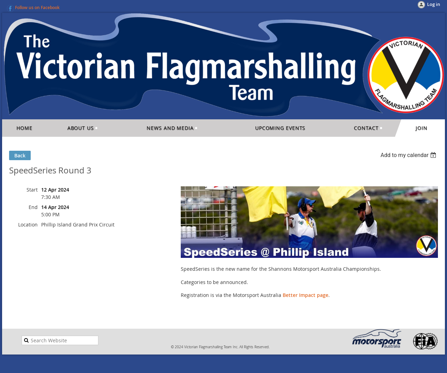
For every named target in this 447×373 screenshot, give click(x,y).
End (33, 207)
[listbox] (409, 155)
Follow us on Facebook (37, 7)
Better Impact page (305, 295)
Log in (433, 4)
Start (32, 189)
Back (19, 155)
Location (28, 224)
